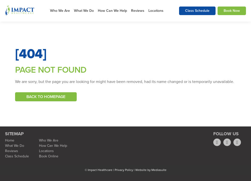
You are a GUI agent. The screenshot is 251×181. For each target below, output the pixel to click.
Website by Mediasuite (150, 170)
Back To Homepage (45, 97)
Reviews (137, 10)
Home (9, 140)
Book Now (232, 10)
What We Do (84, 10)
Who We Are (60, 10)
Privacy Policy (124, 170)
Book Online (48, 156)
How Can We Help (112, 10)
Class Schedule (197, 10)
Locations (155, 10)
